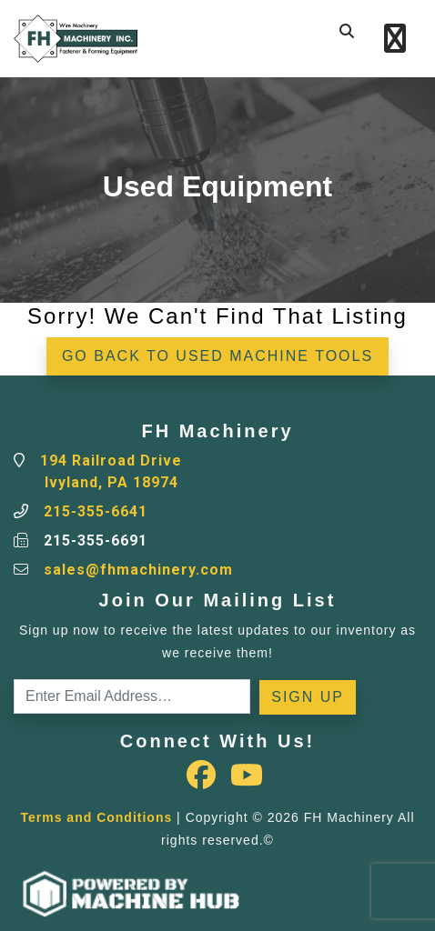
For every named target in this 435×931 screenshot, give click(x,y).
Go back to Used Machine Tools (217, 356)
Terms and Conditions (96, 817)
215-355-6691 (95, 540)
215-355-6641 (95, 511)
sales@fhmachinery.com (138, 569)
